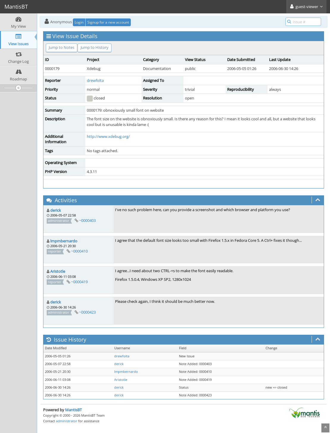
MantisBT (73, 409)
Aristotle (57, 271)
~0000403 (87, 220)
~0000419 (79, 281)
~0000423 (87, 312)
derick (55, 210)
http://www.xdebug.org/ (108, 136)
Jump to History (95, 47)
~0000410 (79, 251)
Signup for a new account (108, 22)
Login (79, 22)
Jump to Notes (61, 47)
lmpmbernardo (63, 241)
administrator (66, 421)
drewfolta (95, 80)
